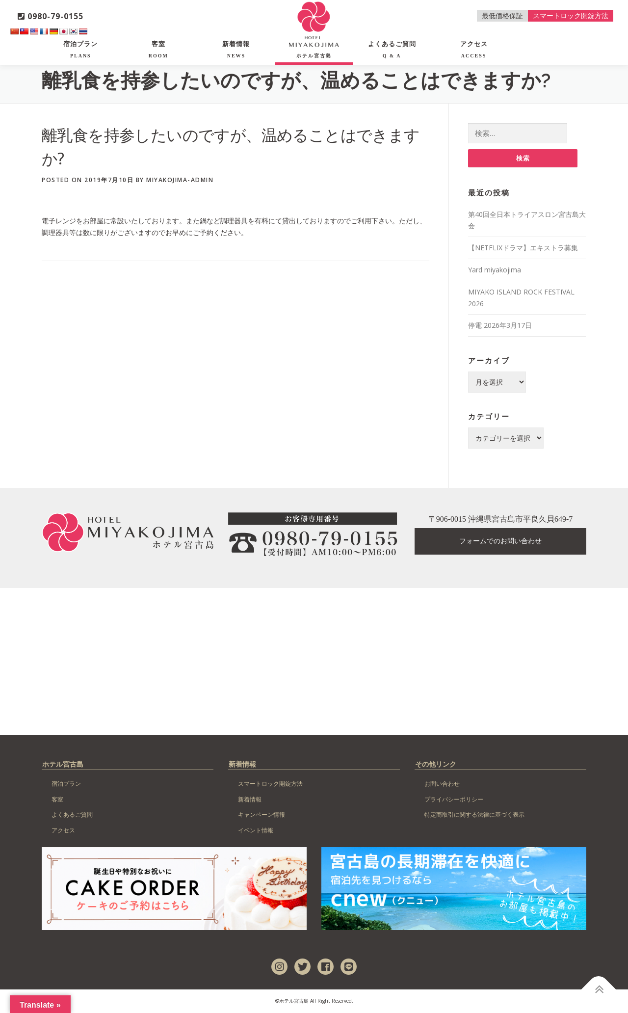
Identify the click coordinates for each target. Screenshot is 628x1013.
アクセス (474, 49)
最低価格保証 (502, 15)
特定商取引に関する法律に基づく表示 (474, 815)
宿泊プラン (80, 49)
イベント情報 (255, 830)
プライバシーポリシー (453, 800)
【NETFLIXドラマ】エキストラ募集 (523, 248)
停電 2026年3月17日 (500, 325)
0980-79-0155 (50, 16)
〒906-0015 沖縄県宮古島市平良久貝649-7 (500, 519)
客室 (158, 49)
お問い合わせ (442, 784)
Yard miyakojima (494, 270)
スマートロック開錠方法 (570, 15)
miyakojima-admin (179, 180)
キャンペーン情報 (261, 815)
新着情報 (236, 49)
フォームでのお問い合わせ (500, 541)
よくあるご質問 (392, 49)
